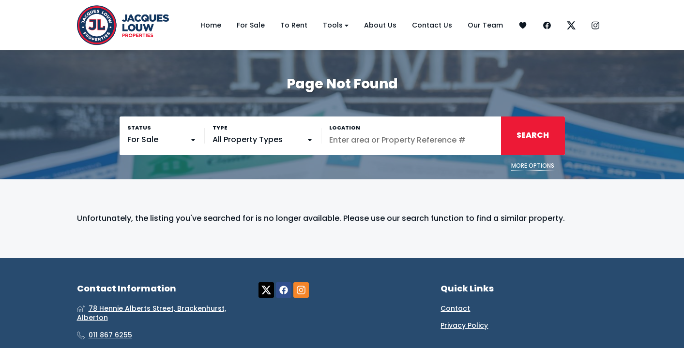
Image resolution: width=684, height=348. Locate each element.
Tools (336, 25)
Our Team (485, 25)
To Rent (293, 25)
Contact (455, 308)
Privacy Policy (464, 325)
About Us (380, 25)
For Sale (251, 25)
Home (210, 25)
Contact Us (432, 25)
